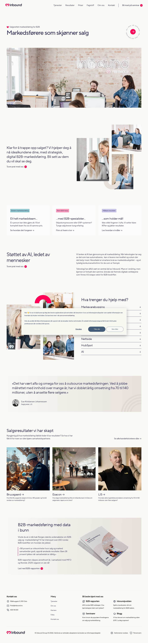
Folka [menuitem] (52, 615)
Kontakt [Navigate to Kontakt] (111, 5)
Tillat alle (97, 329)
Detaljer (79, 329)
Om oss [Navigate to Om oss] (101, 5)
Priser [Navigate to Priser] (80, 5)
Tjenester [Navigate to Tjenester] (57, 5)
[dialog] (74, 321)
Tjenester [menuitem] (54, 601)
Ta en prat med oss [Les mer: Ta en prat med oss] (17, 166)
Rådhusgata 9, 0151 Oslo (17, 601)
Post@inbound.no (15, 605)
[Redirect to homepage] (13, 6)
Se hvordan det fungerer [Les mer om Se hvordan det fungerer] (21, 230)
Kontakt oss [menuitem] (55, 619)
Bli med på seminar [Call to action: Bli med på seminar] (132, 5)
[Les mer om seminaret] (133, 32)
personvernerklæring (67, 315)
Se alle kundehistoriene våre (126, 438)
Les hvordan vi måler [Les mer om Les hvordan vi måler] (111, 230)
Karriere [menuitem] (53, 610)
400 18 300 (12, 610)
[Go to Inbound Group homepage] (16, 633)
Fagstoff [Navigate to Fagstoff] (90, 5)
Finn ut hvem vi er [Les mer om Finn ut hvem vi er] (64, 230)
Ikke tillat (115, 329)
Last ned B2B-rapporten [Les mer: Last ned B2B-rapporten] (30, 568)
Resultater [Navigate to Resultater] (69, 5)
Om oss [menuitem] (53, 606)
